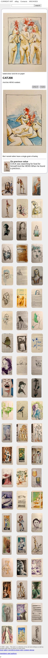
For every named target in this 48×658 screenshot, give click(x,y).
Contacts (23, 1)
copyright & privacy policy (16, 650)
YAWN (42, 87)
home (1, 650)
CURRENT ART (7, 1)
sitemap (31, 650)
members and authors (8, 653)
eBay (17, 1)
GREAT (35, 87)
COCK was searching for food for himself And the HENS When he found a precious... (24, 165)
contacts (26, 650)
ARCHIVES (33, 1)
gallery (6, 650)
